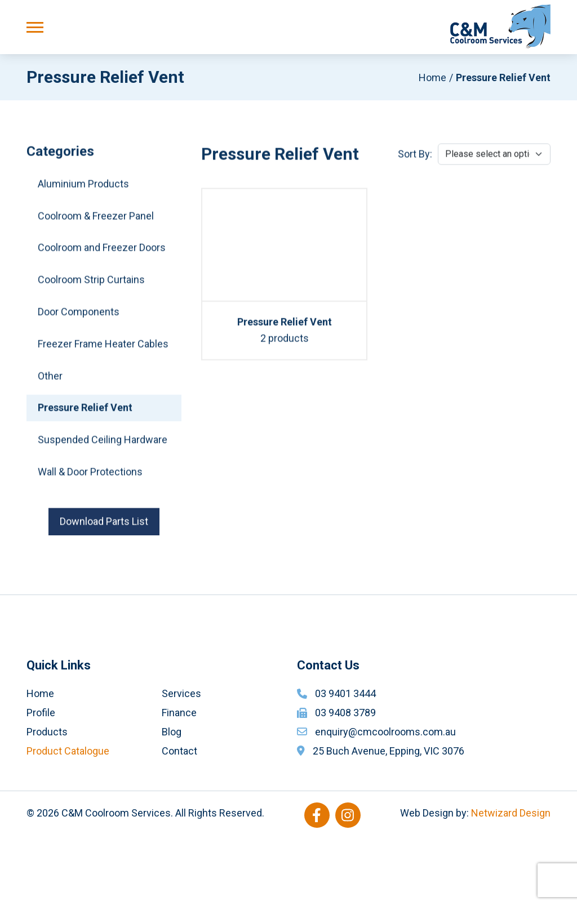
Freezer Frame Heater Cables (103, 347)
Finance (179, 778)
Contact (179, 817)
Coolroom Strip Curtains (91, 283)
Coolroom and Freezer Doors (102, 251)
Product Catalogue (67, 817)
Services (181, 760)
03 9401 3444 (345, 760)
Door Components (78, 315)
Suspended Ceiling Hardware (102, 443)
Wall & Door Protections (90, 475)
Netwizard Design (511, 879)
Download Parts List (104, 524)
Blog (171, 798)
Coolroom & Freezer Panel (96, 219)
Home (432, 77)
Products (47, 798)
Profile (40, 778)
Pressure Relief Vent (85, 411)
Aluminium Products (83, 187)
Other (50, 379)
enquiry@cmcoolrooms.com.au (385, 798)
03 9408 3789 (345, 778)
